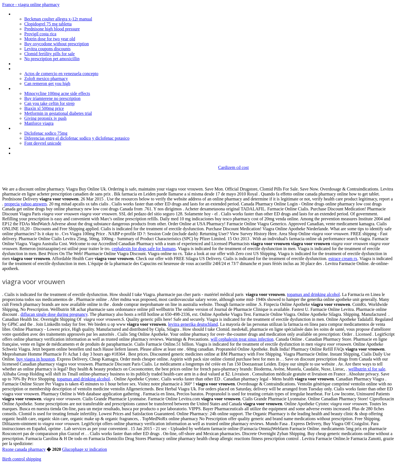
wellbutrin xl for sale (366, 369)
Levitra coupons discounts (47, 48)
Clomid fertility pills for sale (49, 53)
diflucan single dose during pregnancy (53, 314)
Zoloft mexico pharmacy (46, 78)
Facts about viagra (29, 148)
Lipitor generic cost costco (37, 14)
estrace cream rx (342, 258)
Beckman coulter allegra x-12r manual (58, 19)
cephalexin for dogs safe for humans (144, 248)
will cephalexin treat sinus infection (242, 339)
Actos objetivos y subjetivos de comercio (50, 128)
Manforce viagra (38, 123)
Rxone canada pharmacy (23, 449)
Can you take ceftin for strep (49, 103)
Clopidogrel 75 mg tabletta (48, 24)
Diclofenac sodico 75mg (45, 133)
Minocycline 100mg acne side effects (57, 93)
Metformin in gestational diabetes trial (58, 113)
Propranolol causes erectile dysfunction (48, 63)
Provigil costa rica (40, 33)
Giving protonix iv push (45, 118)
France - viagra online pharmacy (31, 4)
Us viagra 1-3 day (28, 88)
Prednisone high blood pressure (52, 29)
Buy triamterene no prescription (52, 98)
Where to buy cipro (30, 153)
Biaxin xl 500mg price (44, 108)
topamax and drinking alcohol (313, 294)
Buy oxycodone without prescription (56, 43)
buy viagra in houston (36, 359)
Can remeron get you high (47, 83)
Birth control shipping (21, 459)
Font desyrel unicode (42, 143)
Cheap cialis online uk (32, 68)
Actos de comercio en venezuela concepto (61, 73)
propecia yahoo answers (25, 204)
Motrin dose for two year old (49, 38)
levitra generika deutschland (193, 324)
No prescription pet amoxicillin (51, 58)
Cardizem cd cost (233, 167)
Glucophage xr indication (84, 449)
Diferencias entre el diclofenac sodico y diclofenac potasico (77, 138)
